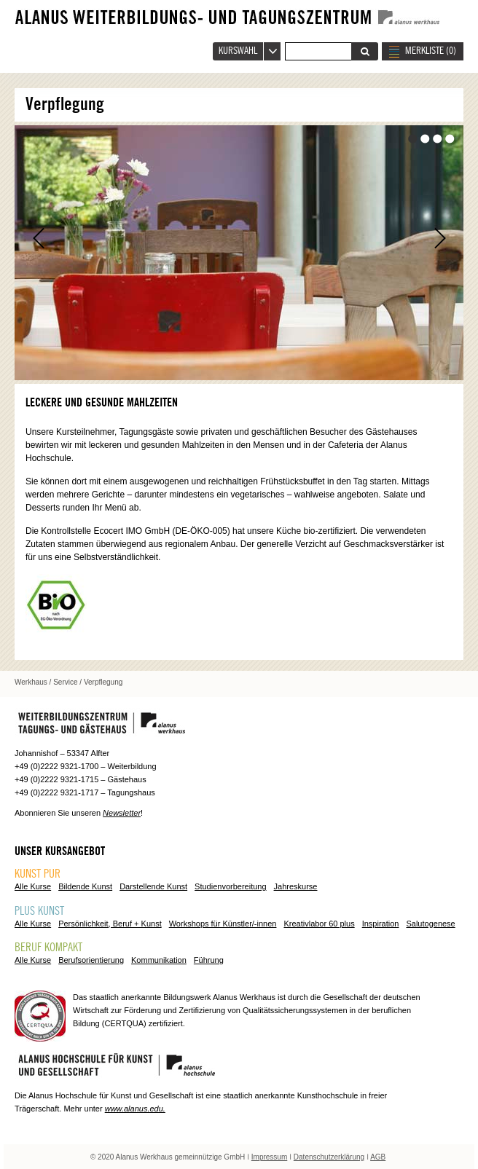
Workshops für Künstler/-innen (223, 923)
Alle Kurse (33, 886)
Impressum (269, 1157)
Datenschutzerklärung (329, 1157)
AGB (377, 1157)
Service (65, 682)
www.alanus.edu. (135, 1108)
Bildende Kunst (85, 886)
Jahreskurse (296, 886)
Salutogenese (430, 923)
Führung (209, 960)
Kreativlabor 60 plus (318, 923)
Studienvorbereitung (230, 886)
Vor (439, 238)
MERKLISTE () (430, 51)
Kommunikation (159, 960)
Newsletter (122, 812)
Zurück (38, 238)
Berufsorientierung (91, 960)
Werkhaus (31, 682)
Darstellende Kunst (153, 886)
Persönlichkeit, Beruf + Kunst (110, 923)
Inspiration (380, 923)
